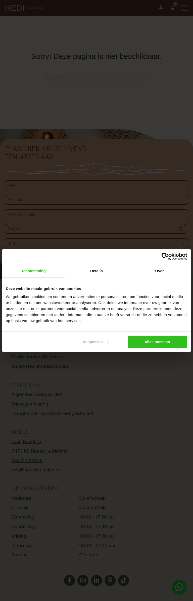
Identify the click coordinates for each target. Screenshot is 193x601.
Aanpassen (96, 341)
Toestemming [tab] (33, 271)
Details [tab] (96, 271)
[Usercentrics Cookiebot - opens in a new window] (165, 256)
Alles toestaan (157, 341)
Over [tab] (159, 271)
